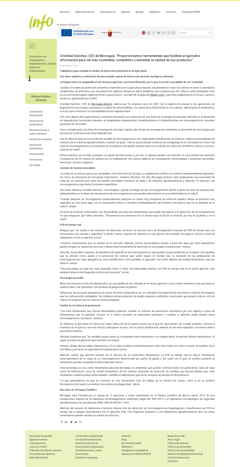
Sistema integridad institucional (185, 454)
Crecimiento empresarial (89, 436)
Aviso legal (174, 439)
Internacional (36, 154)
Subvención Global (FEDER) (136, 454)
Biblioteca (154, 12)
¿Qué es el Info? (38, 446)
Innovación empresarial (88, 439)
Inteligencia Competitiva (134, 450)
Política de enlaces (178, 443)
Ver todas (34, 165)
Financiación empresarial (89, 446)
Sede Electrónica (84, 12)
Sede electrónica (38, 457)
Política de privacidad (179, 446)
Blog (123, 439)
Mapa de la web (176, 436)
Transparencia (108, 12)
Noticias (126, 436)
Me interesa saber (131, 443)
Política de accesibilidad (181, 450)
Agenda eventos (38, 439)
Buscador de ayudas (40, 436)
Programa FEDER (191, 12)
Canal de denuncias (179, 457)
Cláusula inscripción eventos (45, 450)
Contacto (171, 12)
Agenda (125, 12)
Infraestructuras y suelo (88, 450)
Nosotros (65, 12)
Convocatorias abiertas (42, 454)
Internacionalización (86, 443)
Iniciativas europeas (40, 139)
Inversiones (35, 159)
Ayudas (139, 12)
